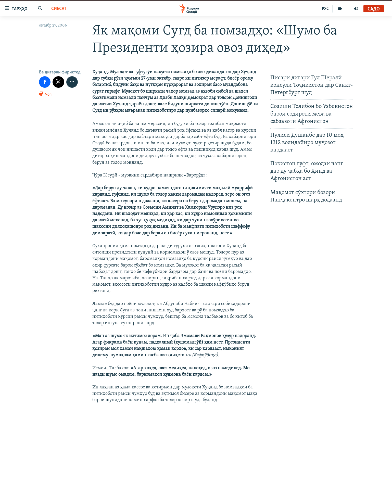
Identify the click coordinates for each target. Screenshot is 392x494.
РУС (325, 9)
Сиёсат (59, 8)
